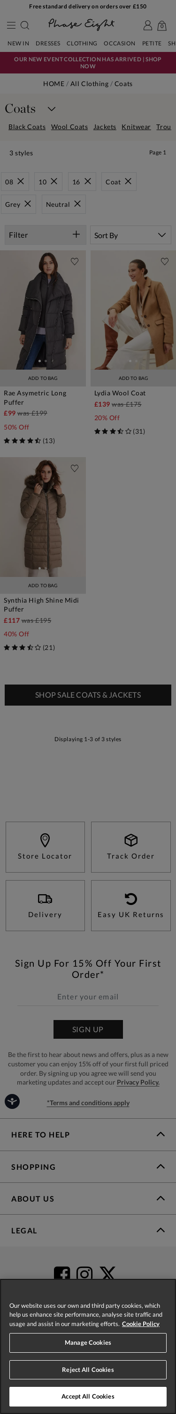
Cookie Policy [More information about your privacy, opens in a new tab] (141, 1323)
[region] (88, 1346)
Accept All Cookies (87, 1396)
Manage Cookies (88, 1342)
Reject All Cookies (88, 1369)
